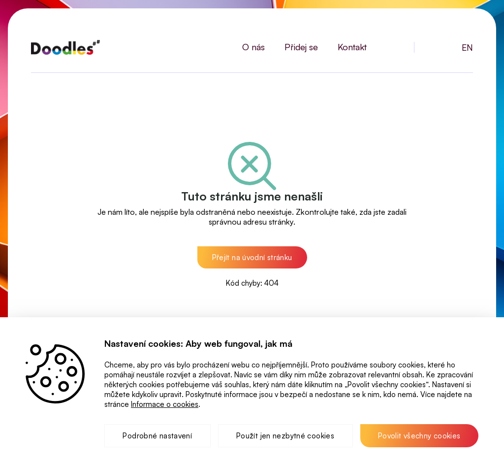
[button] (252, 257)
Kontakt (352, 46)
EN (467, 47)
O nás (253, 46)
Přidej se (301, 46)
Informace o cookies (164, 404)
